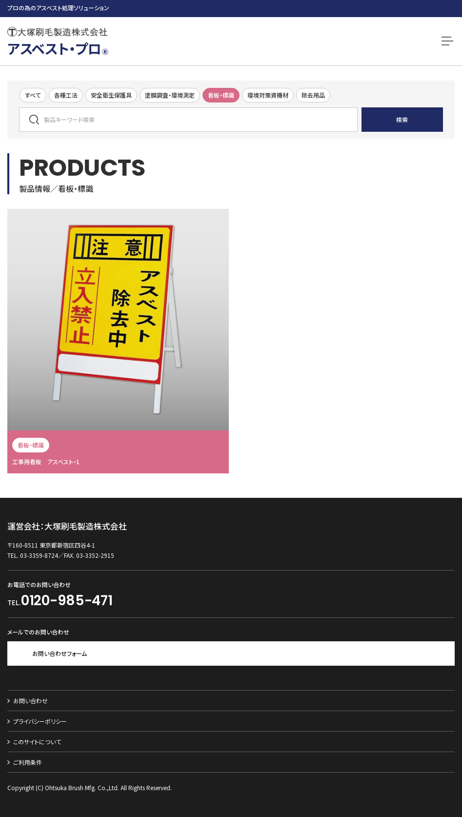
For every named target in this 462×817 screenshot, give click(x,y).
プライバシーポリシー (40, 721)
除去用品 (313, 95)
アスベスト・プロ (57, 48)
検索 (402, 119)
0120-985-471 (67, 600)
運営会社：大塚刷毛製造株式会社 (66, 526)
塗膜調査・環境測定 (170, 95)
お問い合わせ (30, 700)
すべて (33, 95)
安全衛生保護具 (111, 95)
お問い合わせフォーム (59, 653)
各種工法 (66, 95)
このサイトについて (37, 741)
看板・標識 (221, 95)
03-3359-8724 (39, 555)
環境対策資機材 (267, 95)
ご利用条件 (27, 762)
